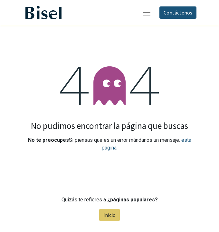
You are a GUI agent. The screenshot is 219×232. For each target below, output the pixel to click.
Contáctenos (178, 12)
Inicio (109, 215)
